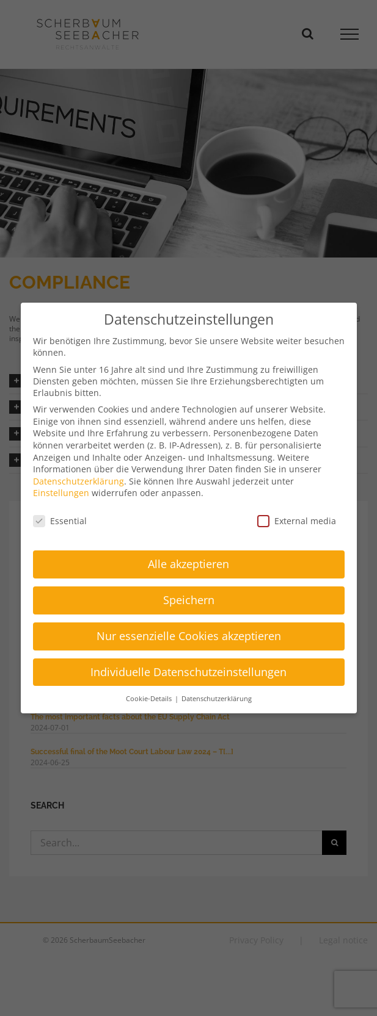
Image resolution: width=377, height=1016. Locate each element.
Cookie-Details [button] (150, 698)
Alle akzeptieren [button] (188, 564)
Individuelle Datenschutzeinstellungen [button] (188, 672)
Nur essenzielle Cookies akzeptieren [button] (189, 636)
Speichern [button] (188, 600)
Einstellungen (61, 493)
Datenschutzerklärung (78, 481)
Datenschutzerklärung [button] (216, 698)
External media (296, 521)
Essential (60, 521)
